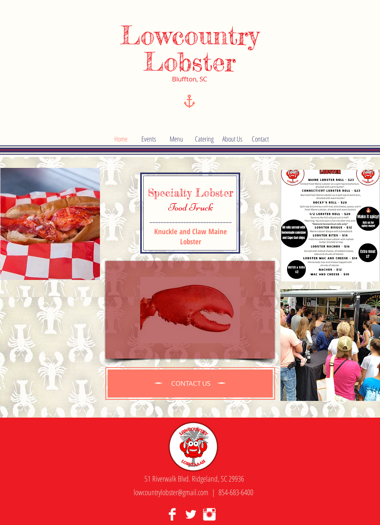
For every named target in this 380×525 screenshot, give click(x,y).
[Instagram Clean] (209, 514)
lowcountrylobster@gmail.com (171, 492)
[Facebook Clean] (172, 514)
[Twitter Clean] (190, 514)
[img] (50, 224)
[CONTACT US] (191, 383)
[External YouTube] (190, 310)
